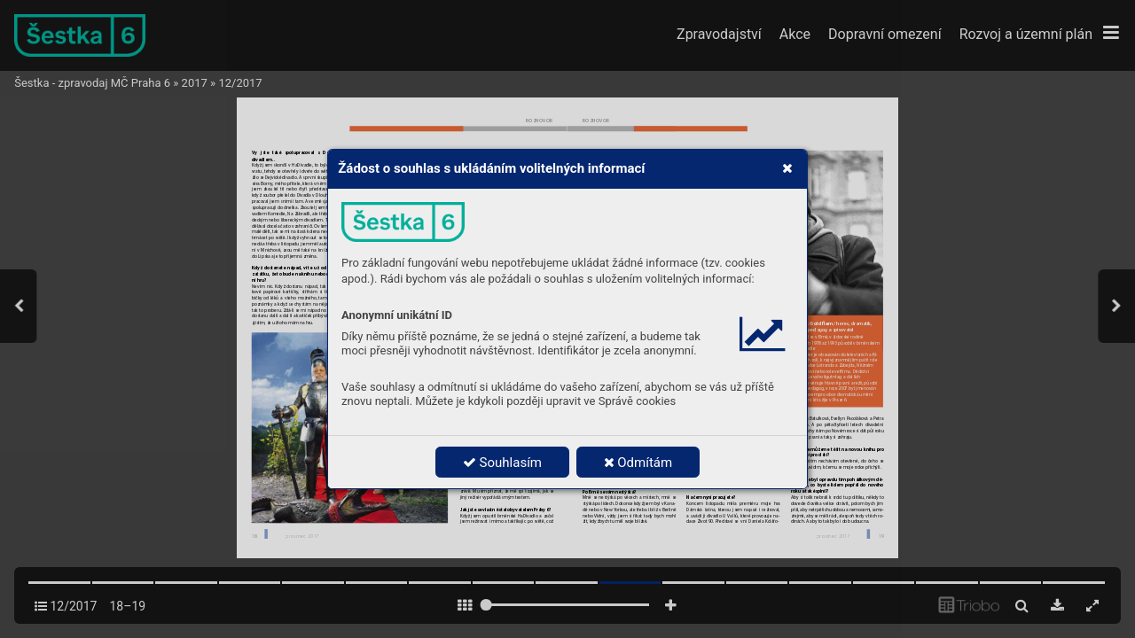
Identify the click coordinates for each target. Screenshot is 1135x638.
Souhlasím (502, 463)
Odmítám (638, 463)
